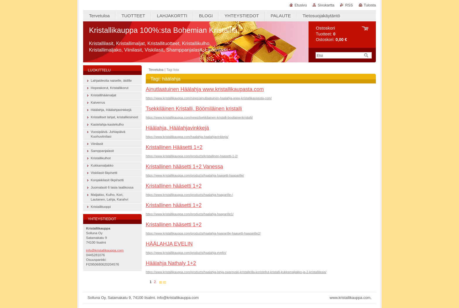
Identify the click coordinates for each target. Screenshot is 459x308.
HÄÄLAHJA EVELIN (169, 244)
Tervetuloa (156, 69)
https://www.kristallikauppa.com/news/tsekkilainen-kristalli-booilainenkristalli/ (199, 117)
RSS (349, 5)
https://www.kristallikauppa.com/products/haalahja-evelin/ (186, 252)
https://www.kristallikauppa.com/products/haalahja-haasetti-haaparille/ (195, 175)
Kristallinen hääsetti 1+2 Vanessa (184, 167)
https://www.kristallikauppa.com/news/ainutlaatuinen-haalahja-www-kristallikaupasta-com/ (209, 98)
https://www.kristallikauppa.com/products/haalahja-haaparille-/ (189, 194)
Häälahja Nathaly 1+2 (171, 263)
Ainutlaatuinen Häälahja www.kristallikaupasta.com (205, 89)
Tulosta (370, 5)
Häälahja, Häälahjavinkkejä (177, 128)
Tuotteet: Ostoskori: (331, 34)
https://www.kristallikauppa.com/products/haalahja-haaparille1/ (190, 214)
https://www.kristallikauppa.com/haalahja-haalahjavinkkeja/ (187, 136)
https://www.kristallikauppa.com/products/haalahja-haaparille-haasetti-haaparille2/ (203, 233)
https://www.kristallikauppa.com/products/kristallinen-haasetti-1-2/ (192, 156)
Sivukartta (326, 5)
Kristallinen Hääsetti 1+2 (174, 147)
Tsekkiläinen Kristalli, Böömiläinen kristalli (194, 109)
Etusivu (300, 5)
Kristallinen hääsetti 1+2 (174, 186)
